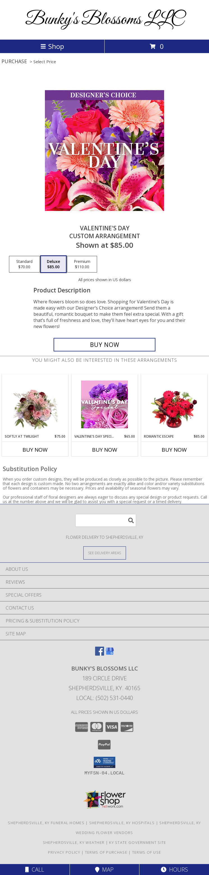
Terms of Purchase (106, 852)
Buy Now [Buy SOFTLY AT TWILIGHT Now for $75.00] (35, 449)
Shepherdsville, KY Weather (74, 842)
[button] (104, 762)
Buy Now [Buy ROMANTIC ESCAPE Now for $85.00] (174, 449)
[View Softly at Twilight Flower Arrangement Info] (35, 404)
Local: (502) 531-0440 (104, 698)
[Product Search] (105, 520)
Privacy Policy (64, 852)
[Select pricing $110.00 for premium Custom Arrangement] (82, 264)
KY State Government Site (137, 842)
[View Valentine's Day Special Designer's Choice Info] (104, 404)
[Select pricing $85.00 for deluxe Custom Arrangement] (53, 264)
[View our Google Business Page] (109, 654)
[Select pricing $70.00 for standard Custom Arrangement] (24, 264)
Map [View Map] (104, 869)
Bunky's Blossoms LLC (104, 19)
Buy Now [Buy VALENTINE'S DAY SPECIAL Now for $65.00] (104, 449)
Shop (52, 46)
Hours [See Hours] (174, 869)
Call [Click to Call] (34, 869)
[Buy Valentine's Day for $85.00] (104, 344)
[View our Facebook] (99, 654)
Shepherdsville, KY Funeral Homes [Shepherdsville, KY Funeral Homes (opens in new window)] (46, 822)
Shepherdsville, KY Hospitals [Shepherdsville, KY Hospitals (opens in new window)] (122, 822)
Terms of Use (146, 852)
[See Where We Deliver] (104, 552)
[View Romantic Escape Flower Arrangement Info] (174, 404)
